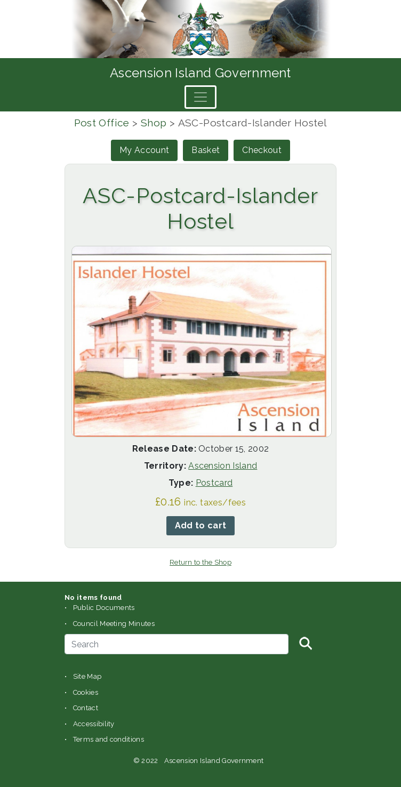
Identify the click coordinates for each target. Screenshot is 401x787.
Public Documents (104, 608)
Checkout (262, 150)
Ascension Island (222, 466)
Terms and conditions (108, 739)
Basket (205, 150)
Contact (85, 708)
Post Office (102, 123)
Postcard (214, 483)
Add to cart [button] (201, 525)
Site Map (87, 676)
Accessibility (94, 724)
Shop (154, 123)
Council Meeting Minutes (114, 624)
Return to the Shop (200, 562)
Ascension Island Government (200, 73)
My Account (144, 150)
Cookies (85, 692)
